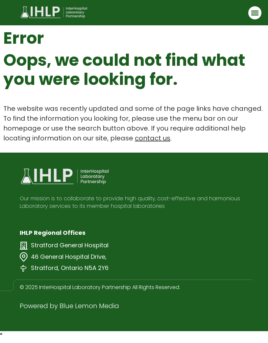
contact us (152, 138)
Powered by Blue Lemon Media (69, 305)
